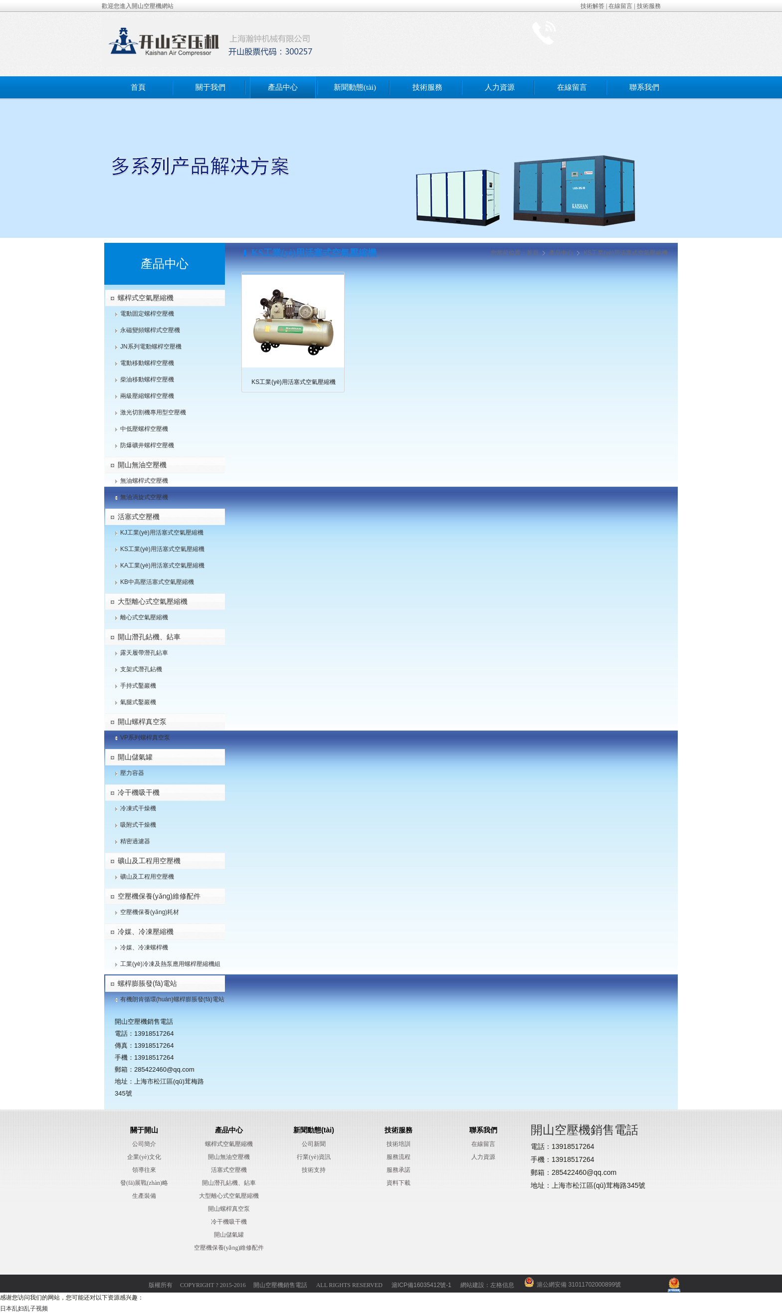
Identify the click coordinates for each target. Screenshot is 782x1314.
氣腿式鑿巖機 (138, 702)
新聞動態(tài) (355, 87)
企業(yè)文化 (144, 1156)
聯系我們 (644, 87)
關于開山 (144, 1130)
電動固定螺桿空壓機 (147, 313)
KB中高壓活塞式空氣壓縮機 (157, 581)
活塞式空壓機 (139, 517)
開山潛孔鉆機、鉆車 (229, 1182)
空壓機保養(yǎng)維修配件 (159, 896)
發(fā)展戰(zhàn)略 (144, 1182)
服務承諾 (398, 1169)
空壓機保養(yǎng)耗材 (149, 912)
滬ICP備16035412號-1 (421, 1285)
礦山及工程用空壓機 (149, 861)
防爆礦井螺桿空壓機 (147, 445)
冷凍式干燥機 (138, 808)
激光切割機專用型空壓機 (153, 412)
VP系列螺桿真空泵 (145, 737)
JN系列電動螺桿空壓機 (151, 346)
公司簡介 (144, 1143)
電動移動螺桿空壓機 (147, 363)
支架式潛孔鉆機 (141, 669)
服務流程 (398, 1156)
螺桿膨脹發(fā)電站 (147, 983)
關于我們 (210, 87)
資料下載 (398, 1182)
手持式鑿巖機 (138, 685)
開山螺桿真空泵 (142, 722)
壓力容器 (132, 772)
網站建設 (472, 1285)
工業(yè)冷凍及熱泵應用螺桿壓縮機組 (170, 963)
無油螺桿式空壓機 (144, 480)
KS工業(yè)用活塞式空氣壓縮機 (162, 549)
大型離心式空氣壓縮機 (153, 601)
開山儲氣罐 (135, 757)
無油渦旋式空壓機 (144, 497)
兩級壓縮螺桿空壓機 (147, 395)
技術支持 (314, 1169)
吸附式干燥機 (138, 824)
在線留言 (620, 5)
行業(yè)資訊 (313, 1156)
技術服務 (649, 5)
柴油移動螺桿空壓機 (147, 379)
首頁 (138, 87)
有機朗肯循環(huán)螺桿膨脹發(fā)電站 (172, 999)
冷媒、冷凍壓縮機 (146, 932)
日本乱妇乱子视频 (24, 1308)
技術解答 (592, 5)
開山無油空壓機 (142, 465)
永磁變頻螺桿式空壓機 (150, 330)
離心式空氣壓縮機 (144, 617)
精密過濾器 (135, 841)
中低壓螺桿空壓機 (144, 428)
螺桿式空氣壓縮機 (146, 298)
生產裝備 (144, 1195)
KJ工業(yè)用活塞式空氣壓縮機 (161, 532)
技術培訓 (398, 1143)
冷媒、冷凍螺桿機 (144, 947)
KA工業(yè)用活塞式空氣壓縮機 (162, 565)
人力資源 (500, 87)
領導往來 (144, 1169)
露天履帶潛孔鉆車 (144, 652)
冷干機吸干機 (139, 792)
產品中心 (283, 87)
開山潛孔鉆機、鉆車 (149, 637)
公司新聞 (314, 1143)
